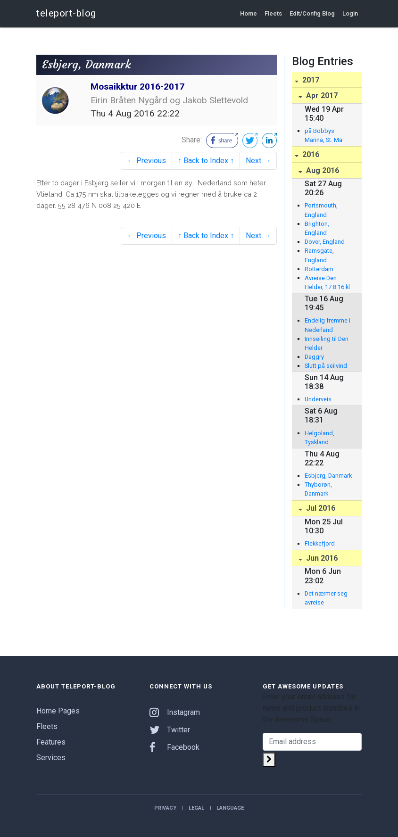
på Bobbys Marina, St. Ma (323, 135)
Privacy (165, 808)
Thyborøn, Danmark (318, 489)
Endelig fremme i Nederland (327, 325)
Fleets (273, 13)
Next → (258, 160)
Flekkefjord (320, 543)
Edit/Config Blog (312, 13)
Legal (196, 808)
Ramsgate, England (319, 255)
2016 (309, 154)
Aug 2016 (321, 170)
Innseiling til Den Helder (326, 343)
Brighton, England (317, 228)
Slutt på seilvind (326, 365)
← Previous (146, 160)
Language (230, 808)
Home (248, 13)
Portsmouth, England (321, 210)
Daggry (314, 356)
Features (51, 742)
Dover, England (325, 241)
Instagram (174, 712)
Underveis (318, 399)
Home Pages (58, 710)
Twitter (169, 729)
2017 (309, 79)
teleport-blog (66, 13)
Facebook (174, 747)
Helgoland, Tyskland (319, 438)
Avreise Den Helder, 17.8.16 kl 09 (327, 282)
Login (350, 13)
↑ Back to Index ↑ (206, 160)
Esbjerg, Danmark (328, 475)
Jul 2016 (319, 508)
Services (51, 757)
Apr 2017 (321, 95)
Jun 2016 (321, 558)
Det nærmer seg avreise (326, 598)
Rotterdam (319, 269)
